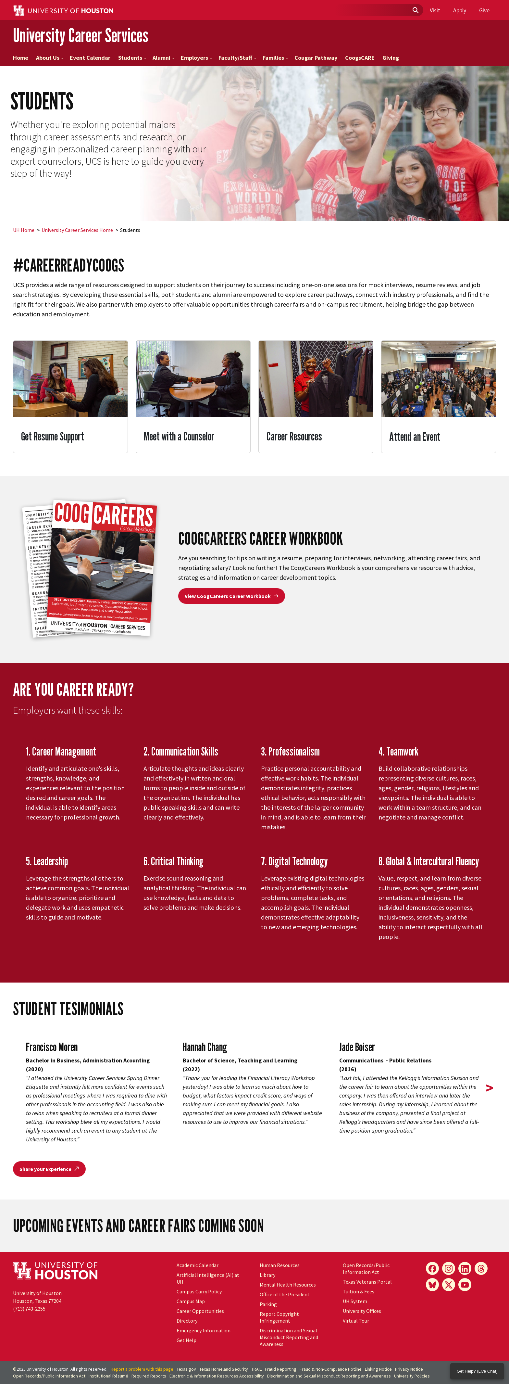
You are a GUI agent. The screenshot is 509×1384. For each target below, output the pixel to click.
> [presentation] (489, 1088)
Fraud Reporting (280, 1369)
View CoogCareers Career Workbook (232, 596)
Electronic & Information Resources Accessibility (216, 1376)
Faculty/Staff (237, 57)
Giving (390, 57)
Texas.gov (186, 1369)
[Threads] (481, 1268)
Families (275, 57)
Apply (459, 10)
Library (267, 1275)
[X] (448, 1284)
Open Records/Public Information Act (366, 1268)
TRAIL (256, 1369)
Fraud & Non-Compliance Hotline (331, 1369)
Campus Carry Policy (199, 1291)
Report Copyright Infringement (279, 1317)
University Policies (412, 1376)
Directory (187, 1320)
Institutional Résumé (108, 1376)
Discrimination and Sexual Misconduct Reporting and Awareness (289, 1337)
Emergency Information (203, 1330)
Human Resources (280, 1265)
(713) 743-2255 (29, 1308)
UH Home (23, 230)
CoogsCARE (360, 57)
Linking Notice (378, 1369)
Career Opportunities (200, 1311)
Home (20, 57)
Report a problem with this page (142, 1369)
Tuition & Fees (358, 1291)
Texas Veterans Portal (367, 1281)
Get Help (186, 1340)
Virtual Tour (356, 1320)
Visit (435, 10)
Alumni (164, 57)
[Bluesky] (432, 1284)
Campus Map (191, 1301)
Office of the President (285, 1294)
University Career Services (80, 35)
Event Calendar (90, 57)
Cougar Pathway (315, 57)
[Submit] (415, 10)
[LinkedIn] (464, 1268)
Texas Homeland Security (223, 1369)
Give (484, 10)
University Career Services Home (77, 230)
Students (132, 57)
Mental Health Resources (288, 1284)
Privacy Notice (409, 1369)
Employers (196, 57)
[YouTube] (464, 1284)
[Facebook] (432, 1268)
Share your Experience (49, 1169)
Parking (268, 1304)
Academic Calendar (197, 1265)
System (355, 1301)
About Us (50, 57)
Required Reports (148, 1376)
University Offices (362, 1311)
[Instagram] (448, 1268)
